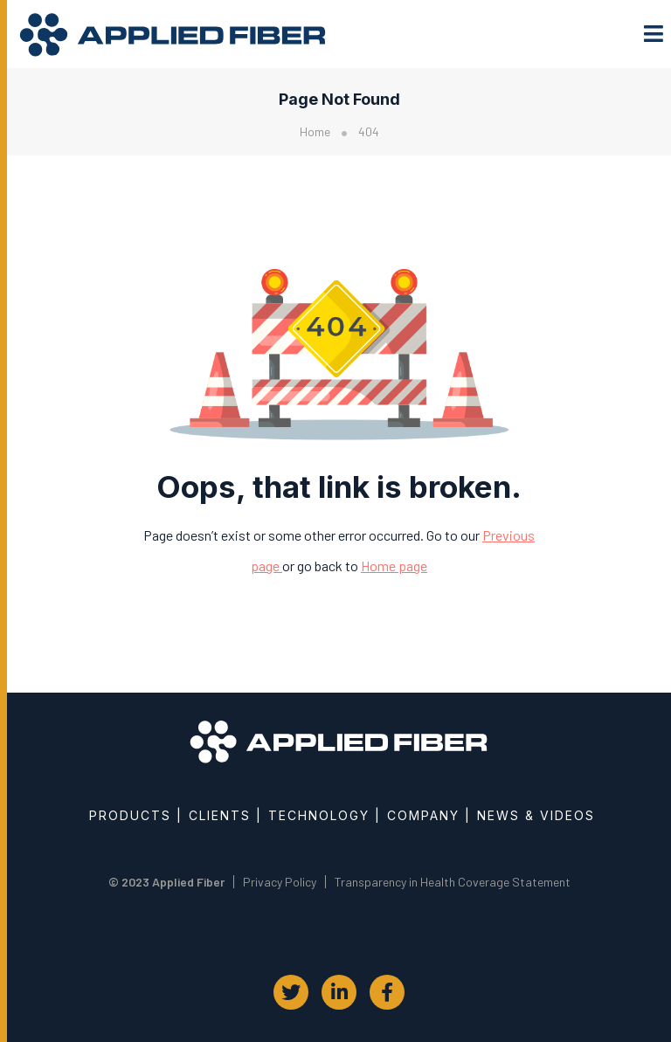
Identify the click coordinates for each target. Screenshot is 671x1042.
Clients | (225, 816)
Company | (429, 816)
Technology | (324, 816)
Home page (394, 565)
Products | (136, 816)
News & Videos (536, 816)
